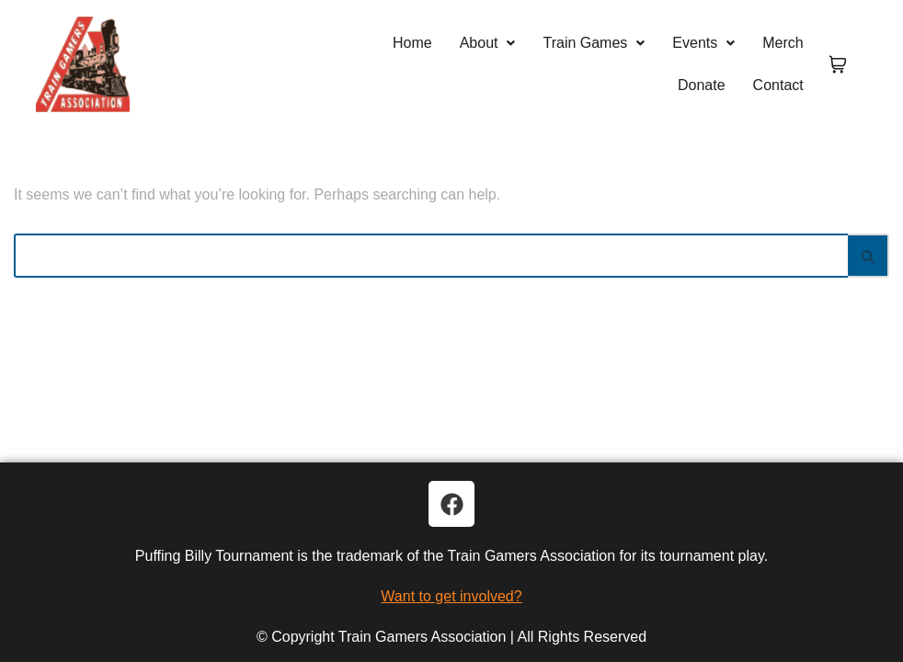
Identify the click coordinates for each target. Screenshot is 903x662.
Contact (778, 85)
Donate (702, 85)
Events (703, 43)
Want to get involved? (451, 596)
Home (412, 43)
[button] (488, 43)
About (488, 43)
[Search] (431, 256)
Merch (782, 43)
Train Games (594, 43)
